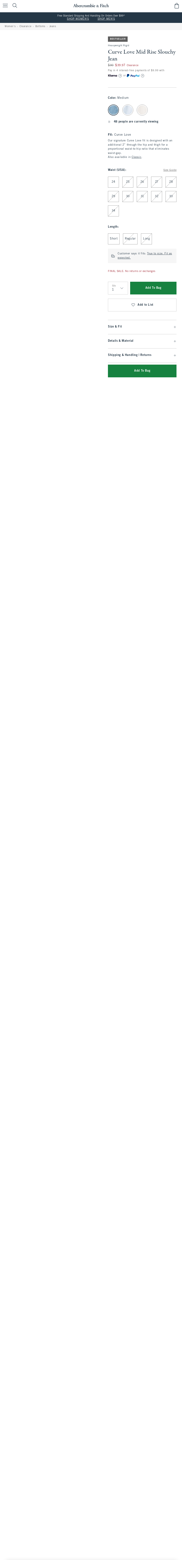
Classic (136, 157)
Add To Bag (153, 288)
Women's (10, 26)
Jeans (52, 26)
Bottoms (40, 26)
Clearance (25, 26)
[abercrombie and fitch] (91, 5)
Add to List (142, 305)
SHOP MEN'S (106, 19)
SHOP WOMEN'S (78, 19)
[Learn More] (120, 75)
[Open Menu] (4, 6)
